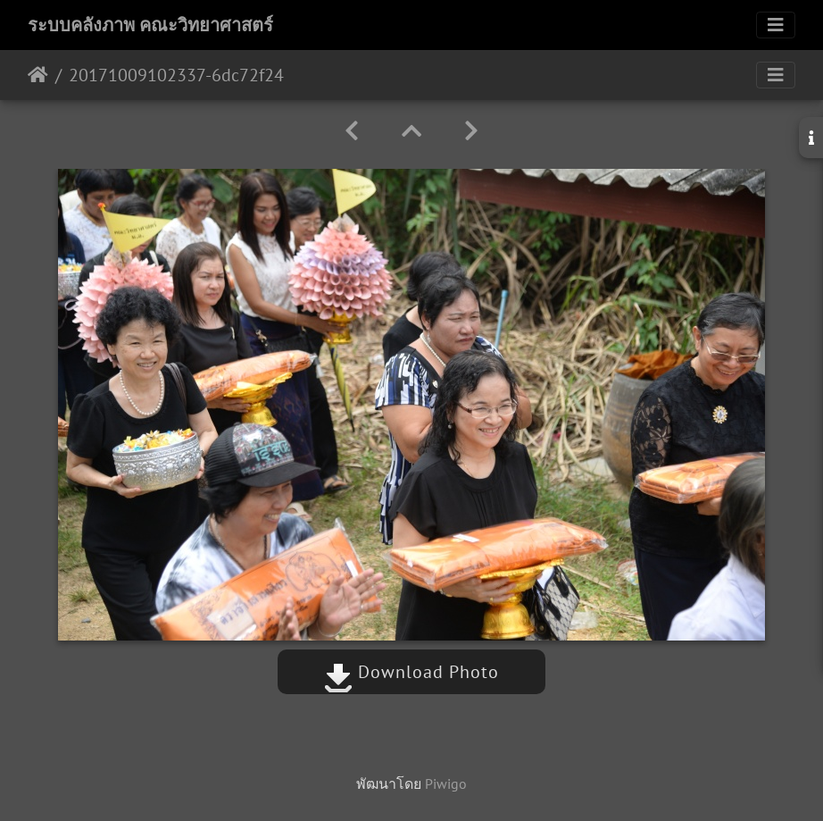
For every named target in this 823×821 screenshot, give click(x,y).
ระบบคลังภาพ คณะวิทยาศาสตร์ (150, 25)
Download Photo (411, 671)
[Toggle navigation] (775, 25)
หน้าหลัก (38, 75)
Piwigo (446, 783)
